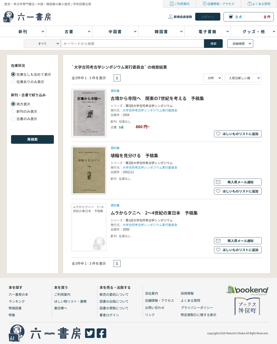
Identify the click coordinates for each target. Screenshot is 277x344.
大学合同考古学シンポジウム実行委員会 (150, 110)
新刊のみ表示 (26, 111)
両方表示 (23, 104)
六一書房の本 (18, 294)
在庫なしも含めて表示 (33, 74)
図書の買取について (114, 308)
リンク (150, 314)
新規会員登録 (183, 17)
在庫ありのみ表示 (30, 81)
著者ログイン (109, 315)
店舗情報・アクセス (220, 4)
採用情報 (187, 293)
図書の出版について (114, 301)
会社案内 (151, 293)
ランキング (17, 301)
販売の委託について (114, 294)
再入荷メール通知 (240, 182)
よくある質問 (261, 4)
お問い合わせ (154, 307)
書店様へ (60, 308)
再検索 (32, 139)
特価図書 (15, 308)
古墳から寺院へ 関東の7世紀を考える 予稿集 (157, 98)
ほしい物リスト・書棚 (70, 301)
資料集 (115, 91)
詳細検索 (239, 43)
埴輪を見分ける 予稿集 (134, 155)
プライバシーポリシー (197, 307)
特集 (12, 315)
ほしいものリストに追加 (240, 133)
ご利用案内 (182, 4)
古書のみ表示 (26, 118)
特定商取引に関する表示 (198, 314)
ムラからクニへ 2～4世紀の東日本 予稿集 (154, 213)
